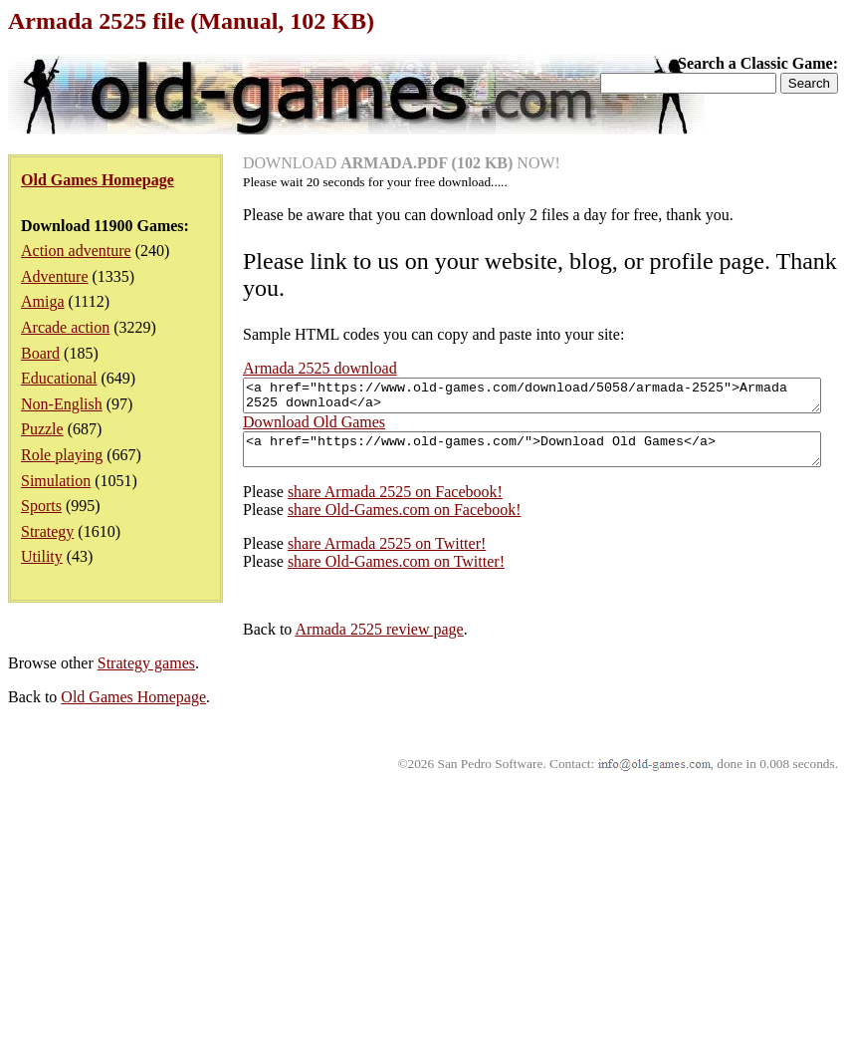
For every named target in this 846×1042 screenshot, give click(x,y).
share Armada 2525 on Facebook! (160, 748)
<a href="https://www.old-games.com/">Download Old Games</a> (332, 703)
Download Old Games (79, 672)
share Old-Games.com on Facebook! (170, 766)
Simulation (56, 480)
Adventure (55, 276)
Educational (59, 378)
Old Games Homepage (133, 953)
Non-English (62, 403)
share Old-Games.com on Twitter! (161, 818)
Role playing (62, 454)
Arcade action (65, 327)
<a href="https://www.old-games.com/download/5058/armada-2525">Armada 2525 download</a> (332, 643)
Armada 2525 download (320, 368)
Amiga (43, 301)
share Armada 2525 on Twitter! (152, 800)
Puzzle (42, 428)
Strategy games (146, 920)
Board (40, 353)
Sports (41, 505)
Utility (42, 556)
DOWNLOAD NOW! (401, 162)
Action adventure (76, 250)
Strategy (47, 531)
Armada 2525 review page (144, 886)
